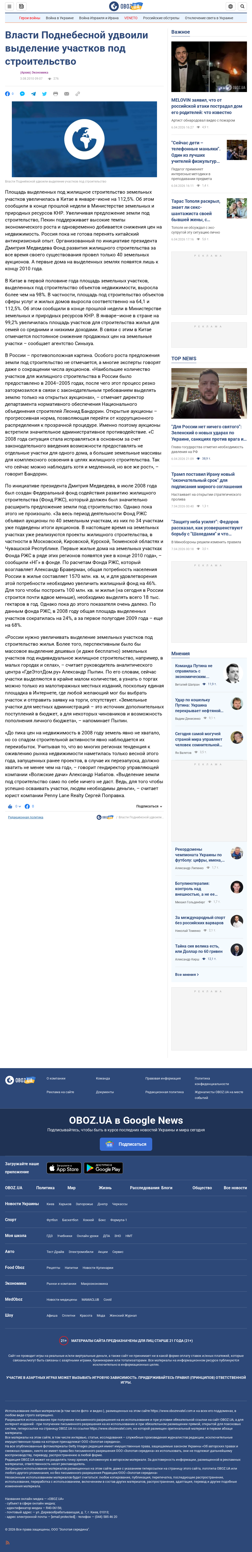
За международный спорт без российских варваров (200, 920)
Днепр (103, 1204)
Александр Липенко (189, 868)
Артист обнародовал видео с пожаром (203, 120)
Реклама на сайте (60, 1092)
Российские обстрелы (161, 18)
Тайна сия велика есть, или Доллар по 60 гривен (199, 949)
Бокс (102, 1220)
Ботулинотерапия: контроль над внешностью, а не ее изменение (195, 889)
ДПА (106, 1236)
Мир (72, 1187)
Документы (105, 1092)
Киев (50, 1204)
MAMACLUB (90, 1299)
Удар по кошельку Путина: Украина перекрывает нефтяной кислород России (197, 706)
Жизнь (105, 1187)
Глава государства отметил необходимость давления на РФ (207, 449)
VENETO (131, 18)
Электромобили (81, 1252)
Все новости (235, 1187)
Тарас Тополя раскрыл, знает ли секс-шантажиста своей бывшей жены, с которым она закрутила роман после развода (197, 210)
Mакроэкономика (94, 1284)
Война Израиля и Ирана (99, 18)
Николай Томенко (188, 931)
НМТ (129, 1236)
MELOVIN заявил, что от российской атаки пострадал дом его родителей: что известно (206, 106)
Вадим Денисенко (188, 719)
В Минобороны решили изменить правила (206, 542)
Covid (107, 1299)
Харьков (65, 1204)
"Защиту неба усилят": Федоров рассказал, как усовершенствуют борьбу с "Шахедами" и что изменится (207, 528)
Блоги (166, 1187)
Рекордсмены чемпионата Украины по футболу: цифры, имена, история (198, 855)
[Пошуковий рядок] (242, 6)
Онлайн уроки (88, 1236)
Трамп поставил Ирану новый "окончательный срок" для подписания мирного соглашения (206, 480)
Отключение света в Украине (209, 18)
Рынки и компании (61, 1284)
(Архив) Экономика (34, 72)
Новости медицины (62, 1299)
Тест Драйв (55, 1252)
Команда (103, 1078)
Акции (103, 1252)
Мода (101, 1315)
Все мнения (185, 974)
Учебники (64, 1236)
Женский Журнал (123, 1315)
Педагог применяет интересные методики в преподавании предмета (191, 174)
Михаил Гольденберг (190, 902)
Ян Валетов (183, 753)
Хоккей (88, 1220)
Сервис (117, 1252)
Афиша (52, 1315)
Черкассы (120, 1204)
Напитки (71, 1268)
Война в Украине (60, 18)
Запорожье (84, 1204)
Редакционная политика (25, 817)
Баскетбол (70, 1220)
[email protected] (63, 1517)
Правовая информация (163, 1078)
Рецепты (53, 1268)
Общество (202, 1187)
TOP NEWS (183, 358)
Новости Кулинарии (98, 1268)
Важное (180, 32)
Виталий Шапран (187, 684)
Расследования (145, 1187)
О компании (56, 1078)
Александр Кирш (187, 959)
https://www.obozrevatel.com (172, 1411)
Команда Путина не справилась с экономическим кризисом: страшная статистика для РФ (194, 671)
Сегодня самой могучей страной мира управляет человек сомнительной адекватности (198, 739)
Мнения (180, 653)
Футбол (52, 1220)
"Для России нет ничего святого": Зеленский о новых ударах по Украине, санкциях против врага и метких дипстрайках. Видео (207, 433)
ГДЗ (50, 1236)
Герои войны (29, 18)
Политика (45, 1187)
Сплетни (68, 1315)
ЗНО (117, 1236)
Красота (86, 1315)
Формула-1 (118, 1220)
